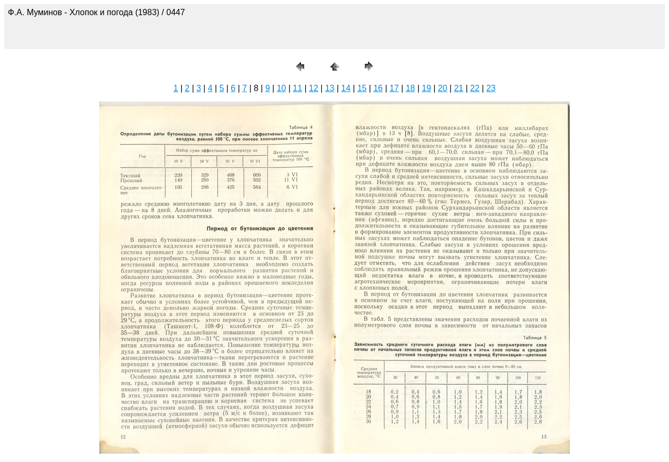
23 (490, 88)
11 (297, 88)
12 (313, 88)
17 (394, 88)
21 (459, 88)
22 (475, 88)
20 (442, 88)
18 (410, 88)
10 (281, 88)
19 (426, 88)
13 (329, 88)
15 (362, 88)
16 (378, 88)
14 (346, 88)
